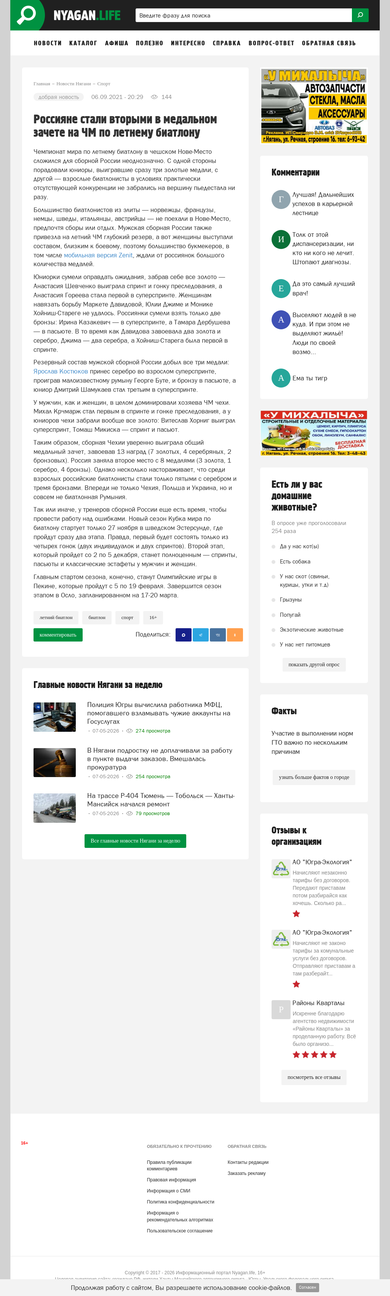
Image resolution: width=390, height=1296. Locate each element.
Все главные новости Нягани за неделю (135, 841)
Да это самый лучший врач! (323, 288)
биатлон (96, 617)
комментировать (58, 635)
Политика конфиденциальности (180, 1202)
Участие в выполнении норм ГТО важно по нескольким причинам (312, 742)
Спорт (127, 617)
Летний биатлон (56, 617)
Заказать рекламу (247, 1173)
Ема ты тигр (309, 378)
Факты (284, 711)
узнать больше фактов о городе (314, 777)
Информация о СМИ (168, 1191)
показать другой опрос (314, 664)
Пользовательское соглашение (180, 1231)
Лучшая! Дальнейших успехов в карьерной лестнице (323, 204)
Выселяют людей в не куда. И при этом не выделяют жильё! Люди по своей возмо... (324, 333)
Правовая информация (171, 1180)
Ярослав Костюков (61, 371)
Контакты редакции (248, 1162)
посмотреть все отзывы (314, 1077)
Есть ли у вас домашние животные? (297, 496)
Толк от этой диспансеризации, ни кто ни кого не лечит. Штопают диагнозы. (323, 248)
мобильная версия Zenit (98, 255)
